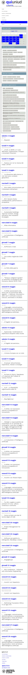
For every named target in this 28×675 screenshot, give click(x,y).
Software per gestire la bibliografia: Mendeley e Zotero (12, 539)
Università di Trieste (15, 128)
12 (5, 39)
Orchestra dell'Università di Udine (10, 125)
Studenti (11, 61)
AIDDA (4, 88)
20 (9, 41)
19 (5, 41)
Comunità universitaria (8, 52)
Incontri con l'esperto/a (10, 582)
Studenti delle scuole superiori (9, 64)
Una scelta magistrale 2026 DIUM (12, 257)
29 (16, 43)
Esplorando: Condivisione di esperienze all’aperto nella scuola (13, 332)
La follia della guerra (10, 268)
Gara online (14, 80)
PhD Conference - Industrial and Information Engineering (12, 570)
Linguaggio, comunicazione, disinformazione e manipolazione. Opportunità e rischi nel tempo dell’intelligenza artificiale (13, 310)
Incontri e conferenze (19, 78)
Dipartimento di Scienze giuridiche (10, 110)
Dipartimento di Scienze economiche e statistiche (14, 108)
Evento (18, 76)
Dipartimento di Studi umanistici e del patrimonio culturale (13, 116)
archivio (6, 666)
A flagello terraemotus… (11, 322)
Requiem (6, 140)
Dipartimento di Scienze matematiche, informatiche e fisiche (11, 113)
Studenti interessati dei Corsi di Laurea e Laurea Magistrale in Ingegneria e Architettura (13, 67)
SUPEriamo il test (9, 247)
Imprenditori (5, 54)
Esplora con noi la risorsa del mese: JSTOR (12, 163)
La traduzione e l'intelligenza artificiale (12, 236)
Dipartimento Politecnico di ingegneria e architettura (11, 119)
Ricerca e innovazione (6, 13)
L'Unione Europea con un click (13, 353)
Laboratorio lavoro (7, 123)
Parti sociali (10, 59)
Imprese (11, 54)
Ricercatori (23, 59)
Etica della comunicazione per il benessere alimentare (13, 188)
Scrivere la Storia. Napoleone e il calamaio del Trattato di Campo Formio (13, 376)
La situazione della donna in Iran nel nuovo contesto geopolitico (12, 176)
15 (16, 39)
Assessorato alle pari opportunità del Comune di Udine (13, 93)
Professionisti (17, 59)
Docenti (15, 52)
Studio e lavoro (5, 15)
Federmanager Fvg (19, 121)
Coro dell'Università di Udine (18, 100)
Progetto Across (6, 126)
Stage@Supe (7, 560)
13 (9, 39)
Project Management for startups (11, 527)
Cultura (3, 17)
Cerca (3, 24)
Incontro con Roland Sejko (12, 477)
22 (16, 41)
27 (9, 43)
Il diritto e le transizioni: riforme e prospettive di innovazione (11, 410)
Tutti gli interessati (7, 69)
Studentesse (5, 61)
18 (2, 41)
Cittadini (4, 50)
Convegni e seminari (11, 76)
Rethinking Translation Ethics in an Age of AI (13, 603)
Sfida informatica (9, 225)
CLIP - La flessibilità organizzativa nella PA (10, 388)
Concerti (5, 76)
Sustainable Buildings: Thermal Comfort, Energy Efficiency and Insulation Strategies (10, 214)
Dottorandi (20, 52)
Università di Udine (7, 130)
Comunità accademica (12, 50)
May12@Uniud (7, 399)
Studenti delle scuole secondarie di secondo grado (14, 62)
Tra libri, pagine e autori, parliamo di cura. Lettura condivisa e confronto (11, 503)
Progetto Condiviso (15, 126)
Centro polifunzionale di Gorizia (9, 95)
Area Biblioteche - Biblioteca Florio (10, 90)
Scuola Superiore (6, 128)
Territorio (4, 661)
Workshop (9, 80)
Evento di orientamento (8, 78)
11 (2, 39)
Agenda (3, 22)
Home (3, 9)
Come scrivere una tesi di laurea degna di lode (11, 516)
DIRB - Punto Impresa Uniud (9, 121)
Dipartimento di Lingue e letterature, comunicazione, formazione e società (11, 103)
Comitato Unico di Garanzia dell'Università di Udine (14, 98)
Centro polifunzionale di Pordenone (10, 97)
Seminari (5, 80)
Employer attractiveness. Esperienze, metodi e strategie (12, 363)
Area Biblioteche (9, 88)
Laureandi (5, 59)
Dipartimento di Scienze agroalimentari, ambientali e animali (14, 106)
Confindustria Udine (7, 100)
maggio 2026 (14, 31)
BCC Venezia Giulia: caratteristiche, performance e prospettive (12, 200)
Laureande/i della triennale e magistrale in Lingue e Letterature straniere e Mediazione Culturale (14, 57)
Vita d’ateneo (4, 11)
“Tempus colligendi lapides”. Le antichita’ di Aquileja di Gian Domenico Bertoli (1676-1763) (12, 279)
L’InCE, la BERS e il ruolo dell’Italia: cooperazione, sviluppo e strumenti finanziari (13, 151)
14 (13, 39)
